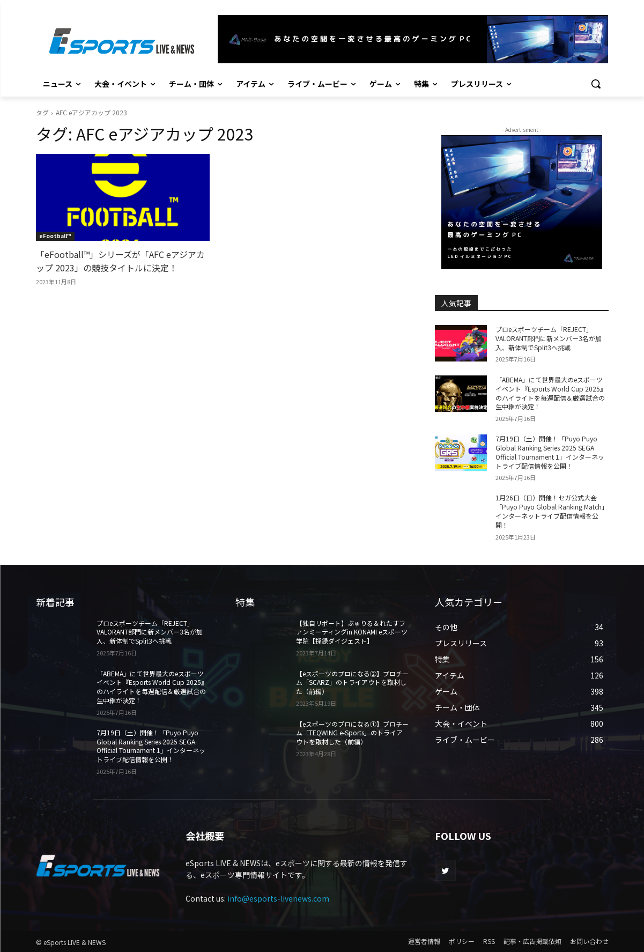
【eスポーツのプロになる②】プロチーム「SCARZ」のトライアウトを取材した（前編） (352, 682)
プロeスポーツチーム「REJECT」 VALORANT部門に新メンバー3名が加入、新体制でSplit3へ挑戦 (548, 338)
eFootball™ (55, 236)
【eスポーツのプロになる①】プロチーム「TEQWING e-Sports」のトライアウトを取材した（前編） (352, 733)
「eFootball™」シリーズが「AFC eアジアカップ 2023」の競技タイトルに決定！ (120, 261)
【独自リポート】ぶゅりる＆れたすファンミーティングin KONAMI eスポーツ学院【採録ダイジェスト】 (352, 632)
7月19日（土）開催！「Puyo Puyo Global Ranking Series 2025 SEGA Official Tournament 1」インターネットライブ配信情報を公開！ (549, 452)
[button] (596, 84)
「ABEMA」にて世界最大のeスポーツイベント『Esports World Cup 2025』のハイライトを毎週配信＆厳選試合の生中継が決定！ (550, 393)
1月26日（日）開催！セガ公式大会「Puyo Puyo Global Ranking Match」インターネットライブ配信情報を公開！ (551, 511)
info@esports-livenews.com (278, 898)
